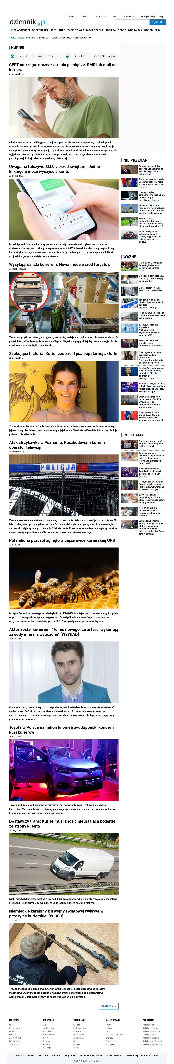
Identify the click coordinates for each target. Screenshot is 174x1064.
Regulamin (70, 1055)
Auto (45, 1025)
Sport (45, 1038)
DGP (114, 16)
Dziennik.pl (48, 1020)
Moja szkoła (78, 1035)
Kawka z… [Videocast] (61, 37)
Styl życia (110, 1044)
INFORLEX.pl (100, 16)
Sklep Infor (13, 1044)
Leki (107, 1031)
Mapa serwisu (113, 1055)
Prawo (108, 1025)
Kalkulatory (148, 1020)
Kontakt (20, 1055)
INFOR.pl (71, 16)
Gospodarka (48, 1031)
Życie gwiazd (79, 1038)
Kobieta (76, 1025)
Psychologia (111, 1041)
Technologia (48, 1028)
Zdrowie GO (42, 37)
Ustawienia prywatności (137, 1055)
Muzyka (76, 1044)
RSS (156, 1055)
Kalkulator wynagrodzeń (153, 1044)
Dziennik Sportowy (82, 37)
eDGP (11, 1031)
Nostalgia (30, 37)
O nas (31, 1055)
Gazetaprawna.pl (16, 1028)
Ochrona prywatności (91, 1055)
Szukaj (157, 22)
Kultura (76, 1048)
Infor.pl (12, 1025)
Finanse (109, 1028)
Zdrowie (46, 1041)
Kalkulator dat (149, 1025)
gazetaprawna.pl (148, 16)
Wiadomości (48, 1035)
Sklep (161, 16)
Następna (108, 1006)
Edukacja (77, 1031)
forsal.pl (84, 16)
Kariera (56, 1055)
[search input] (132, 22)
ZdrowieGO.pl (128, 16)
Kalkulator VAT (149, 1035)
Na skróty (14, 1020)
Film (75, 1041)
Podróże (46, 1044)
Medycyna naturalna (114, 1035)
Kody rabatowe (79, 1028)
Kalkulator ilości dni (151, 1028)
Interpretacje (14, 1041)
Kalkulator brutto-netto (152, 1041)
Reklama (43, 1055)
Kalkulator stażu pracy (152, 1031)
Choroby (109, 1038)
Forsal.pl (12, 1035)
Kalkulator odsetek (151, 1038)
